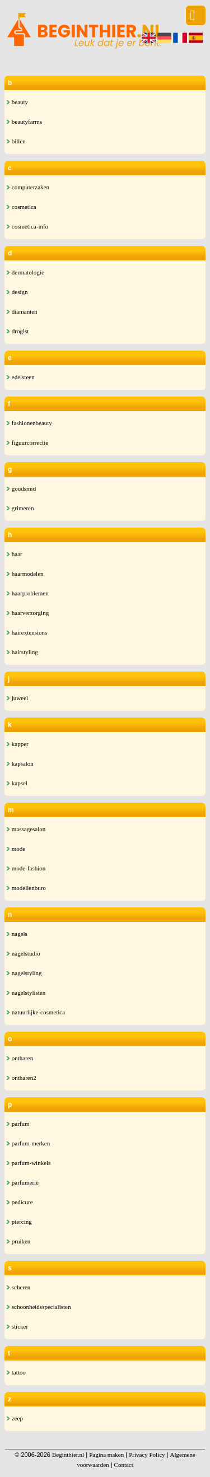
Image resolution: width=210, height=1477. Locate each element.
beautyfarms (24, 121)
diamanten (22, 311)
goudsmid (21, 488)
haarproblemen (27, 593)
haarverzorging (27, 612)
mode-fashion (25, 868)
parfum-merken (28, 1143)
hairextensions (26, 632)
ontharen (19, 1058)
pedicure (19, 1202)
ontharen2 (21, 1077)
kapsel (16, 783)
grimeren (20, 508)
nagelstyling (24, 973)
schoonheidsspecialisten (38, 1306)
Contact (123, 1464)
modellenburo (26, 887)
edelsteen (20, 377)
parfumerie (22, 1182)
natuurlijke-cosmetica (35, 1012)
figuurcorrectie (27, 442)
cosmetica (21, 206)
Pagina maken (106, 1454)
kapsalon (20, 763)
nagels (16, 933)
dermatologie (25, 272)
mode (15, 848)
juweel (17, 698)
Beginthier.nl (68, 1454)
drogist (17, 331)
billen (16, 141)
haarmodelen (25, 573)
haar (14, 554)
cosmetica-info (27, 226)
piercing (19, 1221)
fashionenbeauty (29, 423)
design (16, 291)
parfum (18, 1123)
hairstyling (22, 652)
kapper (17, 743)
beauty (17, 102)
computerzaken (27, 187)
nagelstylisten (25, 992)
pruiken (18, 1241)
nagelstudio (23, 953)
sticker (17, 1326)
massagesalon (25, 829)
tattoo (16, 1372)
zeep (14, 1418)
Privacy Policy (147, 1454)
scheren (18, 1287)
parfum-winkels (28, 1162)
